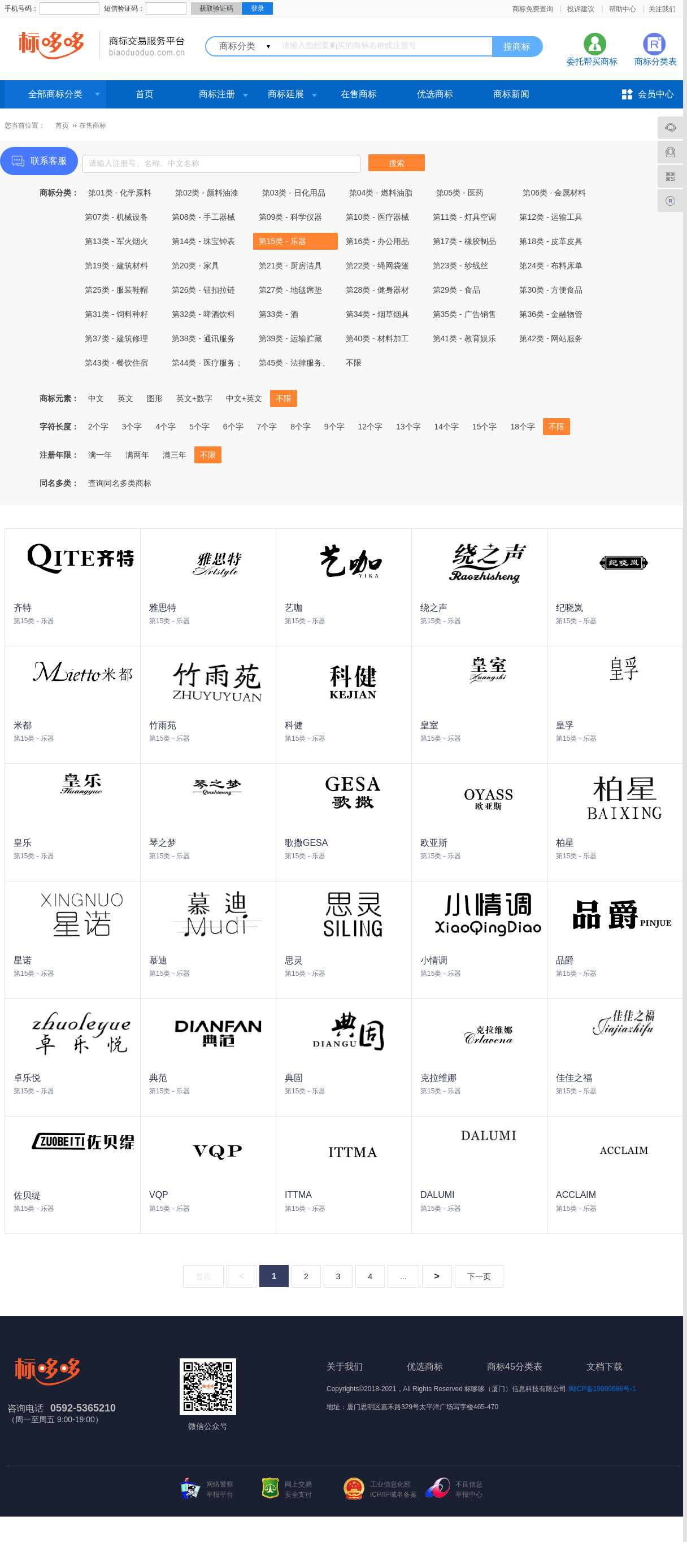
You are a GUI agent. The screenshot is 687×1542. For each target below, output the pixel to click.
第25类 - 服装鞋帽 (116, 289)
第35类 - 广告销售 (464, 314)
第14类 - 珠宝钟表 (203, 241)
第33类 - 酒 (278, 314)
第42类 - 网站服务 (550, 338)
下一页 (479, 1276)
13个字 (408, 426)
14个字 (446, 426)
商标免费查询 (532, 9)
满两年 (137, 454)
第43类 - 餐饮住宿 (116, 362)
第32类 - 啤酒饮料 (203, 314)
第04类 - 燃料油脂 (380, 192)
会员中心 (656, 94)
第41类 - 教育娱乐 (464, 338)
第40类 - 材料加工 (377, 338)
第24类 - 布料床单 (550, 265)
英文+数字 (194, 398)
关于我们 (345, 1366)
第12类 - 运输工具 (550, 216)
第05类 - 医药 (460, 192)
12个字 (370, 426)
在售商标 (359, 94)
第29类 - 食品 (456, 289)
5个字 (199, 426)
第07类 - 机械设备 (116, 216)
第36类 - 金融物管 (550, 314)
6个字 (233, 426)
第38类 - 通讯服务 (203, 338)
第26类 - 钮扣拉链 (203, 289)
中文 (96, 398)
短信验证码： (124, 8)
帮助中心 (622, 9)
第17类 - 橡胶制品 (464, 241)
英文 (125, 398)
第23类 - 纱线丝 (460, 265)
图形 (155, 398)
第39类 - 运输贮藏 (290, 338)
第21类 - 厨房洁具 (290, 265)
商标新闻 (511, 94)
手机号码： (21, 8)
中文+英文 (244, 398)
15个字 (484, 426)
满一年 (100, 454)
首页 (145, 94)
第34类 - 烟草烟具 (377, 314)
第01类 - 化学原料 (119, 192)
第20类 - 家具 (195, 265)
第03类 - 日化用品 (293, 192)
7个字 (266, 426)
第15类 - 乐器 (282, 241)
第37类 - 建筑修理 (116, 338)
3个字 (132, 426)
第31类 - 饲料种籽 (116, 314)
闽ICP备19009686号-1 (602, 1389)
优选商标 (435, 94)
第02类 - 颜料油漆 (206, 192)
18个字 (522, 426)
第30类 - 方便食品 (550, 289)
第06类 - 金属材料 (554, 192)
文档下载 (604, 1366)
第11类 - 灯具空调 (464, 216)
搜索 (397, 163)
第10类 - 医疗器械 (377, 216)
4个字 (165, 426)
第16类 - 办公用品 (377, 241)
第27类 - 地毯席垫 (290, 289)
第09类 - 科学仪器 (290, 216)
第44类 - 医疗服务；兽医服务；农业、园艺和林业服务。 (207, 364)
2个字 (98, 426)
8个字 (300, 426)
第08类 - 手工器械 (203, 216)
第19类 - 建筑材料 (116, 265)
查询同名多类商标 (119, 483)
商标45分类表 (514, 1366)
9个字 (334, 426)
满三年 (174, 454)
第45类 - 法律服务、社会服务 (294, 364)
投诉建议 (580, 9)
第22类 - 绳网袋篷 (377, 265)
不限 (354, 362)
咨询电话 (25, 1408)
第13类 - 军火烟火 (116, 241)
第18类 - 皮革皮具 (550, 241)
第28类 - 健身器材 (377, 289)
